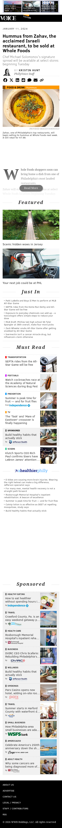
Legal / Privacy (12, 802)
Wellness (13, 667)
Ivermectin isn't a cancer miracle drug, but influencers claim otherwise (27, 335)
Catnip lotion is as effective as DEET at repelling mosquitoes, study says (30, 506)
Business (13, 649)
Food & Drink (16, 87)
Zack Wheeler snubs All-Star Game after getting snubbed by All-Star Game (30, 329)
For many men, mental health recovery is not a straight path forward (29, 490)
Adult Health (15, 759)
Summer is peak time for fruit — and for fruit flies (32, 500)
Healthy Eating (16, 594)
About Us (8, 784)
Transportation (17, 357)
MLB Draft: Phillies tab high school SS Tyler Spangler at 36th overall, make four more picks (29, 323)
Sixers (11, 448)
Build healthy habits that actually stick (26, 510)
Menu (56, 18)
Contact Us (9, 796)
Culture (27, 17)
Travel (11, 612)
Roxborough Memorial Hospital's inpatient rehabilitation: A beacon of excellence (27, 496)
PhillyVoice (8, 18)
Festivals (13, 375)
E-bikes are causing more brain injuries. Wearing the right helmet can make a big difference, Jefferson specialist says (31, 482)
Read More (31, 188)
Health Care (14, 630)
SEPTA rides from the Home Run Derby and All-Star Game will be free (29, 308)
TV (9, 412)
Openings (13, 685)
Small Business (16, 722)
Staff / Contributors (15, 808)
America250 (14, 740)
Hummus (31, 87)
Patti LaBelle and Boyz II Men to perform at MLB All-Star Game (30, 302)
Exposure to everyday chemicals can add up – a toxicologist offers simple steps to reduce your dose (30, 315)
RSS (5, 814)
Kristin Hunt (29, 70)
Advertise (8, 790)
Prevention (14, 393)
